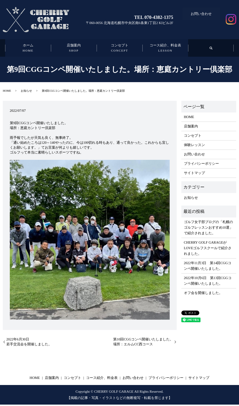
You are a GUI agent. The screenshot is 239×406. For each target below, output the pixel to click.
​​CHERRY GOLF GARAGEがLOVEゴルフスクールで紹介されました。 (208, 249)
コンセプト (119, 49)
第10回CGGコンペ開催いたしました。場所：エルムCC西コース (143, 343)
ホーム (28, 49)
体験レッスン (194, 146)
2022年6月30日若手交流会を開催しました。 (29, 343)
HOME (7, 92)
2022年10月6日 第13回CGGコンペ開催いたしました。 (208, 282)
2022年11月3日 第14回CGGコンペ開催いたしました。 (208, 267)
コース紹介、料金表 (165, 49)
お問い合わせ (201, 12)
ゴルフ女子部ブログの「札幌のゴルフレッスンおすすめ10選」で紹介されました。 (208, 228)
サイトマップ (194, 174)
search (210, 48)
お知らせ (26, 92)
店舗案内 (74, 49)
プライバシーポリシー (201, 165)
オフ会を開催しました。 (203, 294)
